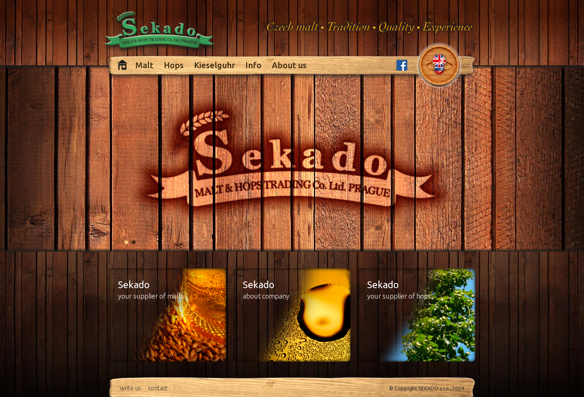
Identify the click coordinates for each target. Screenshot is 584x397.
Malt (144, 65)
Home (122, 65)
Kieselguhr (214, 65)
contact (158, 388)
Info (253, 65)
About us (289, 65)
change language (439, 64)
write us (130, 388)
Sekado (160, 32)
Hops (174, 65)
